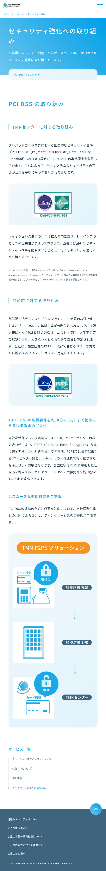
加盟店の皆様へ (16, 853)
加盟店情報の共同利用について (25, 836)
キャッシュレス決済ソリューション (32, 759)
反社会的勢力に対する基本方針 (25, 845)
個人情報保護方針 (18, 828)
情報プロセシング (22, 768)
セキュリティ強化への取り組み (29, 788)
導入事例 (17, 778)
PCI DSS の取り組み (25, 74)
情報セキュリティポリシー (23, 819)
